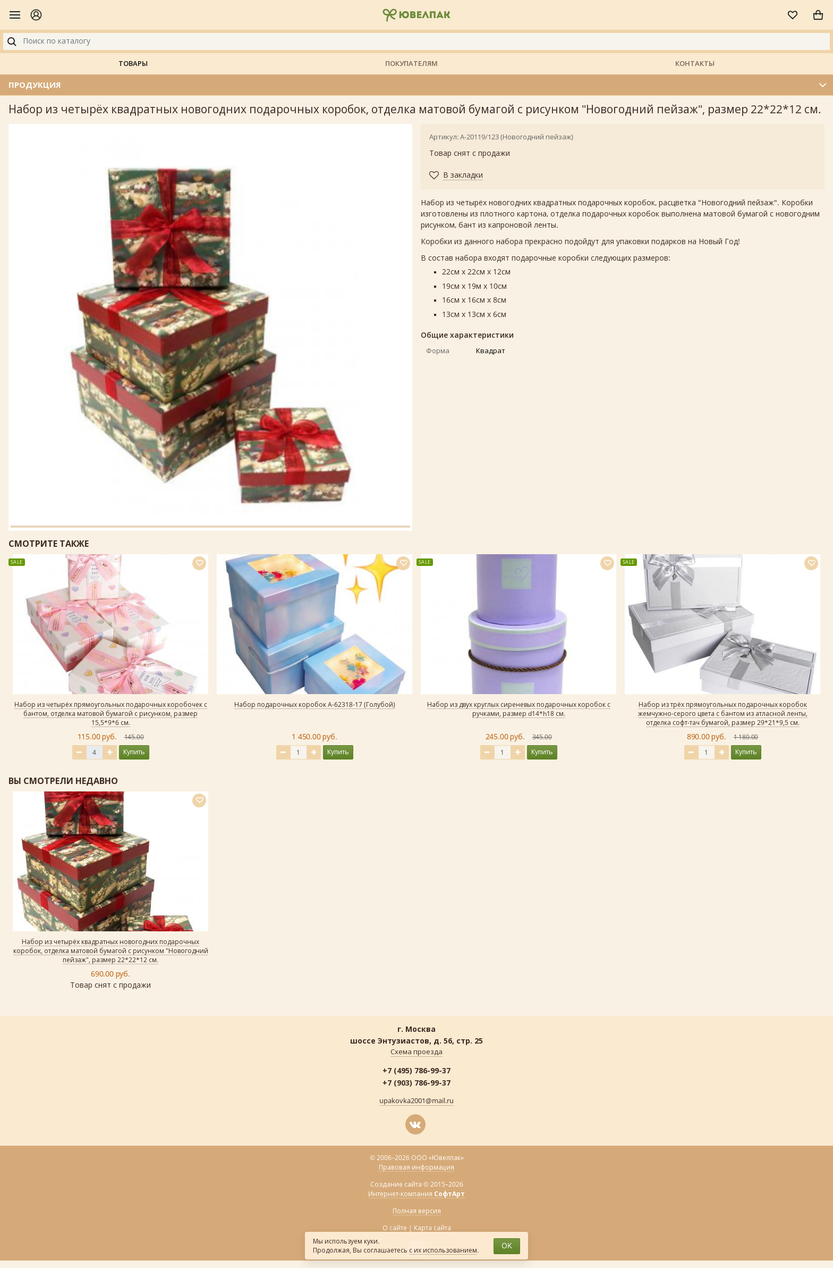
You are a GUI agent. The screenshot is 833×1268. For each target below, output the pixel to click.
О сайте (394, 1228)
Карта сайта (432, 1228)
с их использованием (443, 1250)
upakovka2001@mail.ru (416, 1101)
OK (507, 1245)
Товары (133, 63)
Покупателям (411, 63)
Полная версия (417, 1211)
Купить (134, 752)
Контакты (695, 63)
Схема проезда (416, 1052)
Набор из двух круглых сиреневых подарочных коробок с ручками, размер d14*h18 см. (518, 709)
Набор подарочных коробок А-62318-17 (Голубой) (314, 704)
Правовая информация (416, 1167)
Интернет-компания (416, 1194)
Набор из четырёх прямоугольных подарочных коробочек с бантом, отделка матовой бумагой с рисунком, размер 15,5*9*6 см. (110, 714)
